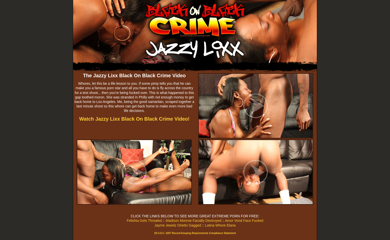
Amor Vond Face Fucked (244, 221)
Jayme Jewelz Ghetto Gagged (177, 225)
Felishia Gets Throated (144, 221)
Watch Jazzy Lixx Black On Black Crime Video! (134, 119)
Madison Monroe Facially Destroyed (193, 221)
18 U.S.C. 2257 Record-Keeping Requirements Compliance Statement (195, 233)
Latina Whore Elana (220, 225)
